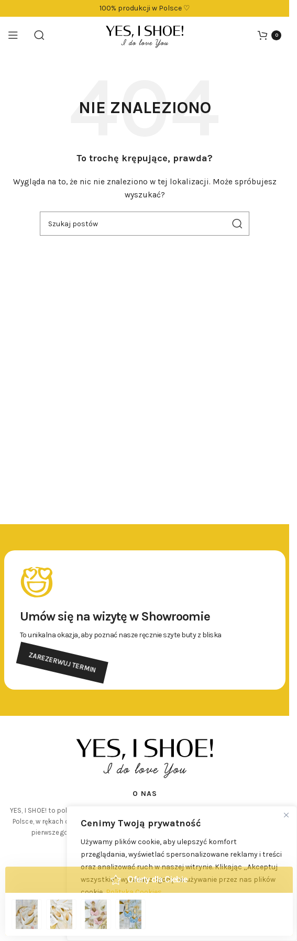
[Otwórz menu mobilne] (13, 35)
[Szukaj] (39, 35)
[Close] (286, 815)
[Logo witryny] (144, 34)
